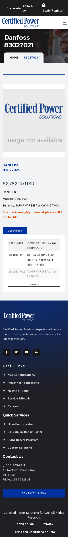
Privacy (48, 524)
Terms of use (24, 524)
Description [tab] (15, 230)
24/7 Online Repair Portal (22, 431)
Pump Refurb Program (20, 439)
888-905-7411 (14, 465)
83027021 (31, 57)
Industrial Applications (21, 382)
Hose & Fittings (16, 390)
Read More (34, 284)
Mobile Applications (19, 374)
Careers (11, 406)
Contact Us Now (34, 493)
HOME (14, 57)
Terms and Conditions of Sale (34, 532)
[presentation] (15, 230)
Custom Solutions (17, 447)
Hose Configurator (18, 424)
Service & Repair (16, 398)
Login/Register (53, 7)
